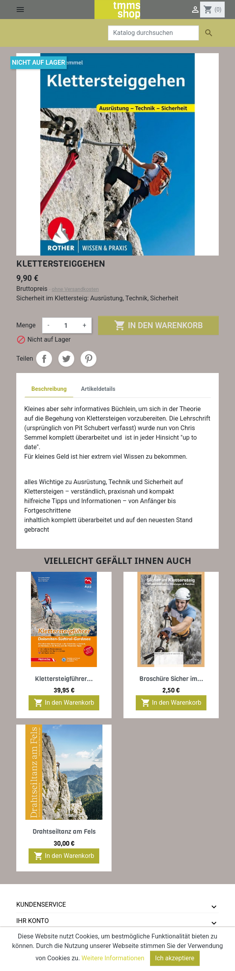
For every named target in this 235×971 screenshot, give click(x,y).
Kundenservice (41, 904)
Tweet (66, 359)
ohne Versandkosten (75, 289)
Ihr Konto (32, 921)
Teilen (44, 359)
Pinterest (88, 359)
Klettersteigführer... (64, 679)
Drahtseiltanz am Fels (64, 831)
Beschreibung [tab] (49, 389)
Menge (26, 325)
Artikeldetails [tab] (98, 389)
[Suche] (153, 32)
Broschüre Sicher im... (171, 679)
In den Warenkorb (158, 325)
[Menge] (66, 325)
